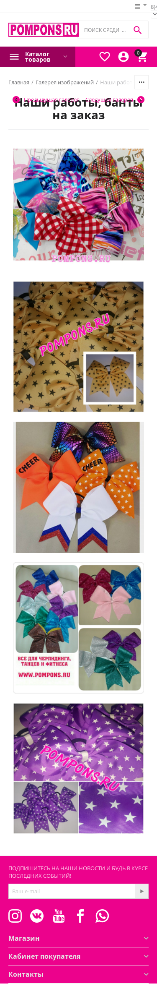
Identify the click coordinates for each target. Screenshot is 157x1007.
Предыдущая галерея (46, 100)
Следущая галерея (114, 100)
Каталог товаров (38, 56)
